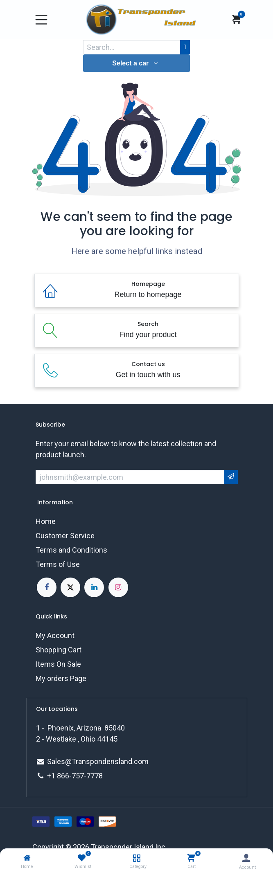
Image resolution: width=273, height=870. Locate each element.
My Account (55, 635)
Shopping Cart (58, 649)
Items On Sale (58, 664)
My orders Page (61, 678)
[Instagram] (118, 587)
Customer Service (65, 535)
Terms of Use (58, 564)
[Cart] (191, 857)
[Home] (27, 858)
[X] (70, 587)
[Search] (185, 47)
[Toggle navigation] (41, 20)
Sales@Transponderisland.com (98, 761)
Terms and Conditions (71, 550)
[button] (136, 63)
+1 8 (54, 775)
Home (46, 521)
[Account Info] (246, 858)
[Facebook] (46, 587)
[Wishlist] (81, 857)
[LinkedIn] (94, 587)
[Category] (136, 858)
